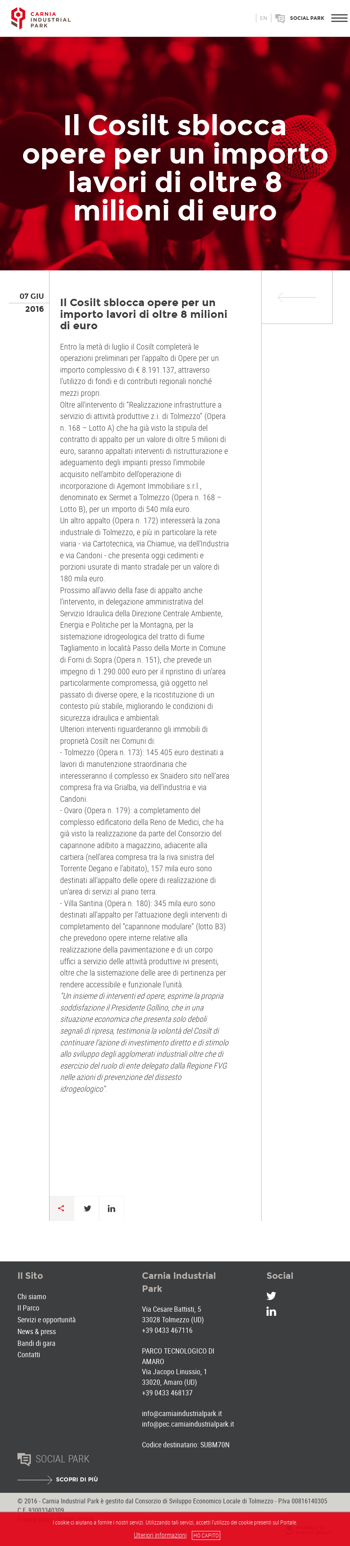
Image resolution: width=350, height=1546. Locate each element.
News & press (36, 1331)
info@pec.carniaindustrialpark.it (188, 1424)
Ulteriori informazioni (160, 1535)
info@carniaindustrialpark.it (182, 1413)
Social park (307, 18)
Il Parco (28, 1308)
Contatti (28, 1354)
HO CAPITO (206, 1535)
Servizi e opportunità (46, 1319)
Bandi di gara (36, 1343)
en (263, 18)
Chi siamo (31, 1296)
